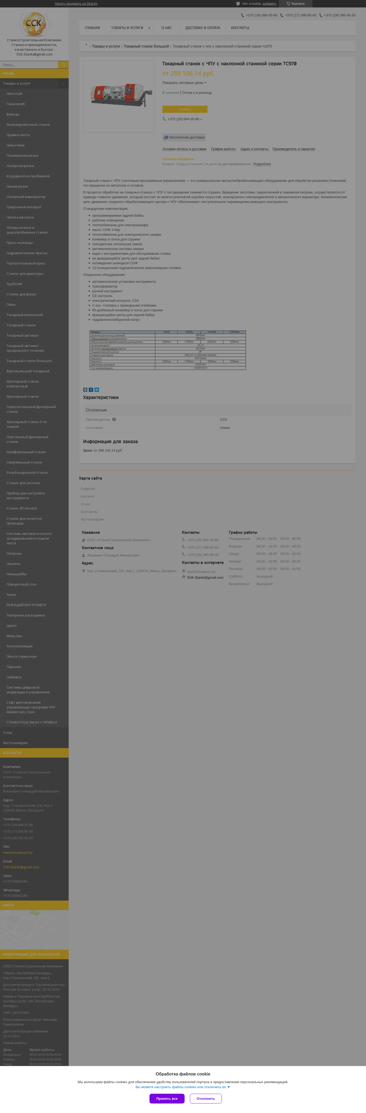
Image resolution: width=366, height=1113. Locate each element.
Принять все (167, 1099)
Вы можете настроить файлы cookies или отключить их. (181, 1087)
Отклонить (206, 1099)
